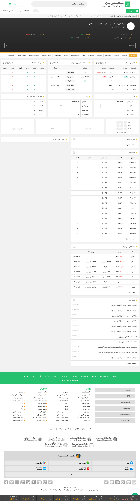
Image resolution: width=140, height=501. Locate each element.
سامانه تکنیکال (87, 428)
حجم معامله (86, 406)
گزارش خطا (75, 428)
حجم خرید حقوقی (62, 415)
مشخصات (11, 55)
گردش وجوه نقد (46, 55)
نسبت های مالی (34, 55)
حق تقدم (76, 16)
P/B (66, 406)
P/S (66, 409)
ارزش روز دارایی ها (84, 415)
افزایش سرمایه (75, 55)
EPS (84, 55)
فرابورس (43, 388)
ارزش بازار (87, 412)
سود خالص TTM (63, 400)
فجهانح (133, 277)
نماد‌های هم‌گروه (21, 55)
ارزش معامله (86, 409)
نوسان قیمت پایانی (84, 400)
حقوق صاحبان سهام (62, 395)
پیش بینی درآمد (63, 398)
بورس (88, 388)
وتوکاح (133, 287)
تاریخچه (124, 55)
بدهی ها (65, 392)
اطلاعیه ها (91, 55)
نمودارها (99, 55)
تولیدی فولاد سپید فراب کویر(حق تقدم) (60, 16)
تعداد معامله (86, 403)
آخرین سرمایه (86, 420)
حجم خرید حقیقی (62, 412)
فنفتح (133, 267)
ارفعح (132, 256)
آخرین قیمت (86, 392)
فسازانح (133, 272)
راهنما (60, 428)
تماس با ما (51, 428)
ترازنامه (66, 55)
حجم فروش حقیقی (62, 417)
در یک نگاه (133, 55)
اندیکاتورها (108, 55)
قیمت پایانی (86, 395)
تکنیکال (116, 55)
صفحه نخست (85, 16)
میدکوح (133, 262)
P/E (66, 403)
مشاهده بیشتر (131, 145)
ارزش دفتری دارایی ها (83, 417)
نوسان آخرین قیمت (84, 398)
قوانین (67, 428)
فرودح (133, 282)
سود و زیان (57, 55)
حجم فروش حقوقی (62, 420)
